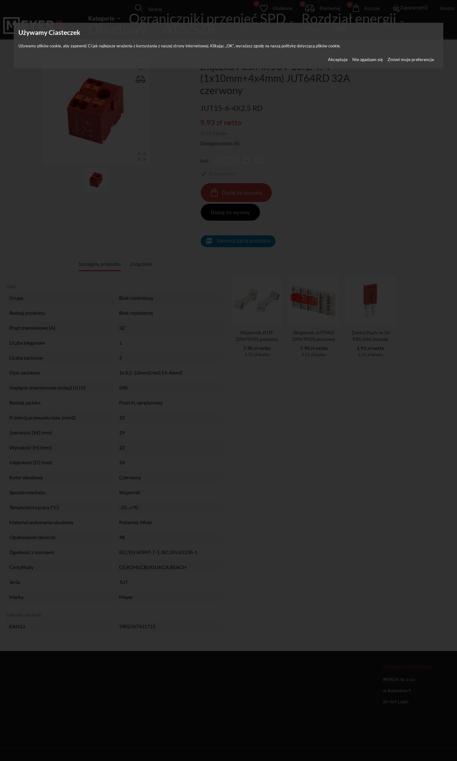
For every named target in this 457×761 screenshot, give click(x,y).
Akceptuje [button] (338, 59)
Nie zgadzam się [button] (367, 59)
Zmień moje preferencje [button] (410, 59)
